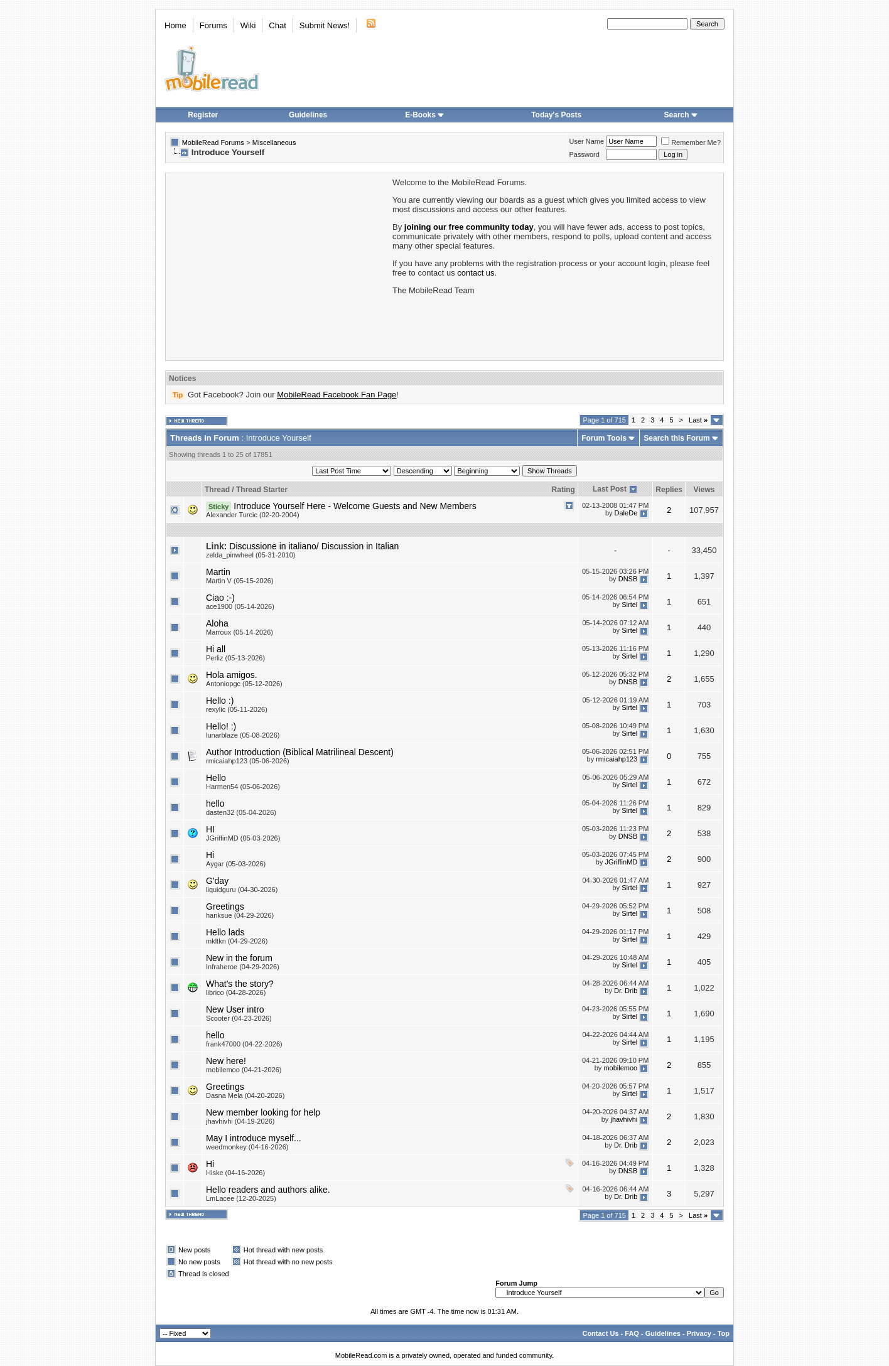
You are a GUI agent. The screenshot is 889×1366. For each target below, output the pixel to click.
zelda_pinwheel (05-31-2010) (250, 555)
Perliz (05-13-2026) (235, 658)
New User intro (235, 1009)
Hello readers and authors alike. (268, 1190)
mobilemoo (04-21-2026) (243, 1069)
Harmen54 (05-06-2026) (243, 786)
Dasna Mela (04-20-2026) (245, 1095)
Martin (218, 572)
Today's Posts (556, 114)
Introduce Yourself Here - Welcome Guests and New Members (355, 506)
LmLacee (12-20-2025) (241, 1198)
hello (215, 804)
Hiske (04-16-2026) (235, 1172)
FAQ (632, 1333)
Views (704, 489)
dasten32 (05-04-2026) (241, 812)
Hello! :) (221, 726)
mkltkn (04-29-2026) (236, 941)
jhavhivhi (623, 1119)
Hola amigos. (231, 675)
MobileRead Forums (213, 142)
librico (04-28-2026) (236, 992)
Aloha (217, 623)
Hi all (215, 649)
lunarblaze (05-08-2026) (242, 735)
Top (724, 1333)
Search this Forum (676, 438)
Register (203, 114)
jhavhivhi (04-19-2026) (240, 1121)
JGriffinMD (621, 862)
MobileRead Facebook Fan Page (336, 394)
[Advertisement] (278, 265)
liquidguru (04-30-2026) (241, 889)
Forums (213, 25)
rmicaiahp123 (616, 759)
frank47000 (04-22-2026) (244, 1044)
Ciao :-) (220, 598)
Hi (210, 855)
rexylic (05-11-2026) (236, 709)
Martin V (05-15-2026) (240, 580)
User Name (587, 141)
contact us (475, 272)
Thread (217, 489)
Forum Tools (604, 438)
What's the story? (240, 984)
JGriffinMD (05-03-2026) (243, 838)
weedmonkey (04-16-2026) (247, 1147)
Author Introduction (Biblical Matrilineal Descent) (300, 752)
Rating (563, 489)
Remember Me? (691, 142)
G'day (217, 881)
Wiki (248, 25)
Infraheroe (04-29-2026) (242, 967)
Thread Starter (262, 489)
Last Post (610, 489)
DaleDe (626, 513)
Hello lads (225, 932)
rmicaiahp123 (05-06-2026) (247, 761)
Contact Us (600, 1333)
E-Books (424, 114)
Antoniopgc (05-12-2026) (244, 683)
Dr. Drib (625, 990)
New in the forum (239, 958)
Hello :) (220, 701)
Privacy (699, 1333)
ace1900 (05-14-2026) (240, 606)
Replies (668, 489)
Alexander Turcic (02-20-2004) (252, 515)
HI (210, 829)
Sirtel (629, 604)
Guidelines (308, 114)
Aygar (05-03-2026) (236, 864)
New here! (226, 1061)
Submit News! (324, 25)
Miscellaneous (274, 142)
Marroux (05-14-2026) (239, 632)
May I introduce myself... (253, 1138)
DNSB (628, 579)
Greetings (225, 906)
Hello (216, 778)
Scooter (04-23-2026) (239, 1018)
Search (681, 114)
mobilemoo (620, 1068)
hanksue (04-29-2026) (240, 915)
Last (698, 420)
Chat (277, 25)
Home (175, 25)
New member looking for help (263, 1112)
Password (584, 154)
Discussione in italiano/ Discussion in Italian (314, 546)
